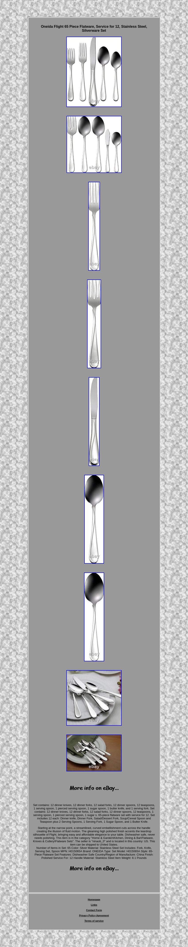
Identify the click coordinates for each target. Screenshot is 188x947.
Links (94, 904)
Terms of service (94, 920)
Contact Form (94, 910)
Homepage (94, 899)
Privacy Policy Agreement (94, 915)
